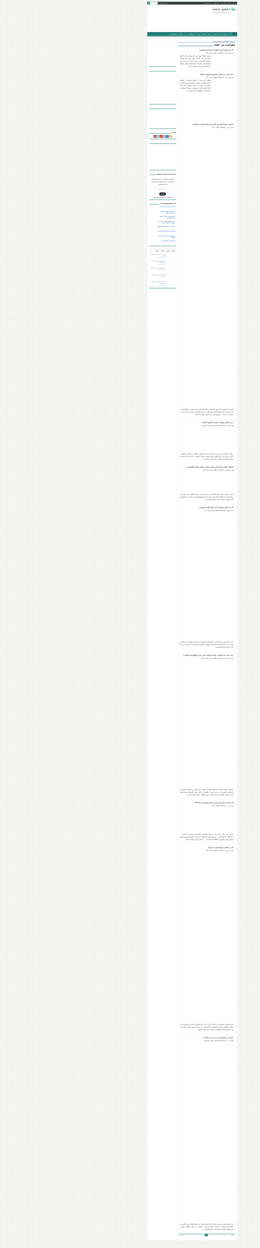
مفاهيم (162, 34)
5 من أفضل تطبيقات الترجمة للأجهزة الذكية (155, 422)
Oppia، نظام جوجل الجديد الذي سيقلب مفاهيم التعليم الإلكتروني (147, 467)
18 (157, 1235)
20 (150, 1235)
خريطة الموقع (154, 3)
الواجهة (148, 53)
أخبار (167, 34)
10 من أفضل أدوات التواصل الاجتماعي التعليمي (154, 50)
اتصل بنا (166, 3)
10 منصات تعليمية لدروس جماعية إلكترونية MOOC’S (152, 803)
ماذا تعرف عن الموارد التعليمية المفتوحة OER (154, 74)
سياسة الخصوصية (146, 3)
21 (147, 1235)
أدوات (158, 34)
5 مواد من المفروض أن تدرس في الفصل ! (155, 1037)
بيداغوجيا (119, 34)
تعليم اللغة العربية (111, 34)
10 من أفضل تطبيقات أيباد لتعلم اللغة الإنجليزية (154, 507)
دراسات (136, 34)
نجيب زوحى (167, 127)
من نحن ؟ (172, 3)
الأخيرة (111, 250)
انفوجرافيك (129, 34)
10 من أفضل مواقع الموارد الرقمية (158, 847)
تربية (124, 34)
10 (139, 658)
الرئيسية (172, 34)
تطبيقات (153, 34)
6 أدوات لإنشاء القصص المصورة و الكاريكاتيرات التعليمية (150, 124)
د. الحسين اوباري (166, 53)
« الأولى (170, 1235)
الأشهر (105, 250)
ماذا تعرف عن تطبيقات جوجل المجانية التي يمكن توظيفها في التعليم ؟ (146, 655)
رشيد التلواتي (167, 510)
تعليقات (100, 250)
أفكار (147, 34)
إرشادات (142, 34)
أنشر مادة (161, 3)
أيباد (151, 425)
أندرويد (153, 425)
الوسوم (94, 250)
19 (153, 1235)
